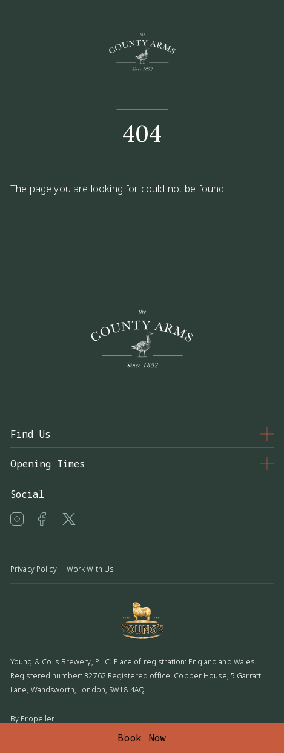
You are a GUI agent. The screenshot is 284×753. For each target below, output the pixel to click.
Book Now (142, 738)
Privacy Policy (33, 569)
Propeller (37, 719)
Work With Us (90, 569)
